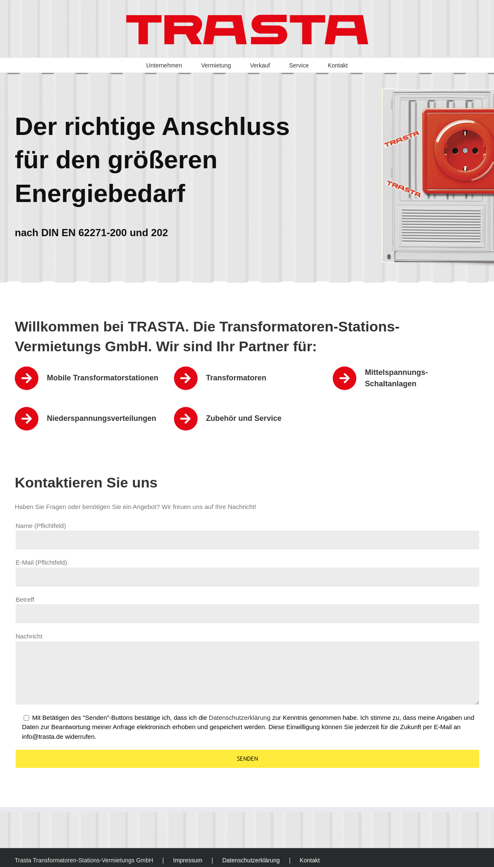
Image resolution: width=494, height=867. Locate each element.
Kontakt (310, 860)
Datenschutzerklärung (240, 717)
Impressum (187, 860)
